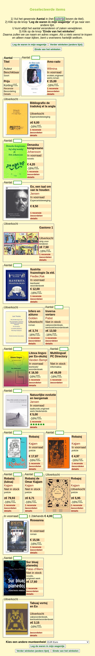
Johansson (34, 151)
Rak (41, 276)
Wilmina (52, 68)
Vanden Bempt (38, 360)
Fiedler (34, 276)
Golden (33, 318)
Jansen (34, 193)
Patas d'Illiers (34, 569)
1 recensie (52, 88)
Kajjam (33, 443)
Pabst (49, 318)
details (50, 94)
